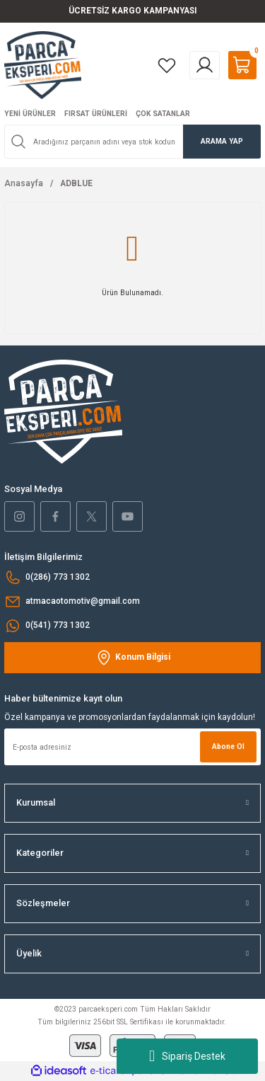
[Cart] (242, 65)
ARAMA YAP (222, 141)
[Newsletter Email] (132, 746)
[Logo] (42, 65)
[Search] (132, 142)
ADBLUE (76, 183)
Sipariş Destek (187, 1056)
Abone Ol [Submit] (228, 746)
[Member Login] (204, 65)
